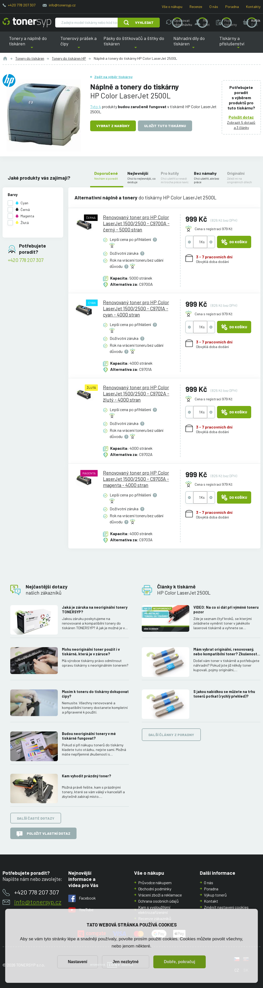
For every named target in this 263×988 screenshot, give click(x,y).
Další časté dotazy (35, 818)
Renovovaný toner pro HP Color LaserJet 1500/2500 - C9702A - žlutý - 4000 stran (136, 393)
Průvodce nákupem (155, 882)
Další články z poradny (171, 734)
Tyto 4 (95, 106)
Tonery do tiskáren (29, 58)
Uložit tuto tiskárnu (165, 126)
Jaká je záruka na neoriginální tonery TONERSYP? (94, 609)
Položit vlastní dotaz (43, 834)
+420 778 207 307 (21, 5)
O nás (213, 6)
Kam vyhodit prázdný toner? (86, 775)
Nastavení (77, 962)
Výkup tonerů (215, 894)
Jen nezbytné (125, 962)
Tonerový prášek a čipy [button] (78, 44)
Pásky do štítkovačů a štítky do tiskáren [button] (135, 44)
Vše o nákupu (172, 6)
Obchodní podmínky (154, 888)
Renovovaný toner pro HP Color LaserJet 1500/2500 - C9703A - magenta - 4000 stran (136, 479)
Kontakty (253, 6)
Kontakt (211, 901)
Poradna (232, 6)
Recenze (196, 6)
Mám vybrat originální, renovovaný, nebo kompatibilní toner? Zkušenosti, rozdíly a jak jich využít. (226, 651)
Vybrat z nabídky (113, 126)
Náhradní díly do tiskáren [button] (194, 44)
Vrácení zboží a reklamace (160, 894)
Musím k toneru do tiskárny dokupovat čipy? (95, 693)
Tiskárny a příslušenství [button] (238, 44)
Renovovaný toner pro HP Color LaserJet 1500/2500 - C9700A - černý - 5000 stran (136, 223)
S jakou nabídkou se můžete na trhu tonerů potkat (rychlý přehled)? (224, 693)
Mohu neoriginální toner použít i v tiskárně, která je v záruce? (91, 651)
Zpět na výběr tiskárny (113, 77)
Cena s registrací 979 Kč (213, 229)
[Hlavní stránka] (27, 22)
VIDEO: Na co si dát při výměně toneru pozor (226, 609)
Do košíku (234, 242)
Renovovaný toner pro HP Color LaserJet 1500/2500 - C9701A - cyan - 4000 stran (136, 308)
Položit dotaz (241, 117)
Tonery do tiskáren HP (69, 58)
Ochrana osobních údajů (158, 901)
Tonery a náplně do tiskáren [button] (31, 44)
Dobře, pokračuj (179, 962)
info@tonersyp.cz (62, 5)
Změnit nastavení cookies (226, 907)
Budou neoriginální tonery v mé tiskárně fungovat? (89, 735)
